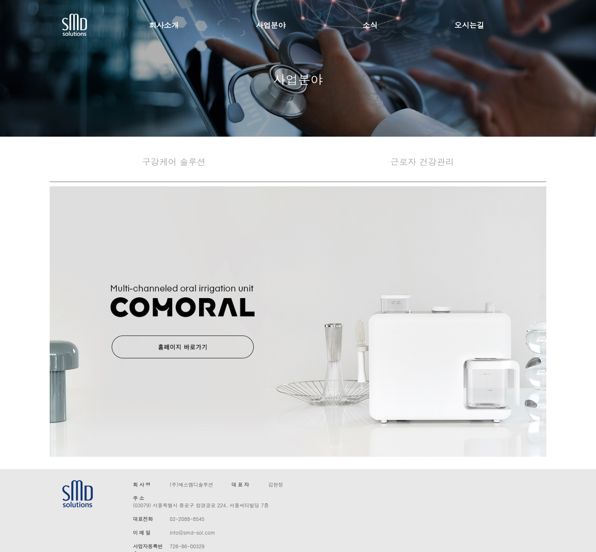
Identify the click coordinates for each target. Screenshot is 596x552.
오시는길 (469, 25)
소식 (370, 25)
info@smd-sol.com (192, 532)
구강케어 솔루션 (174, 161)
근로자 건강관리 (422, 161)
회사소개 (164, 25)
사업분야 (271, 25)
